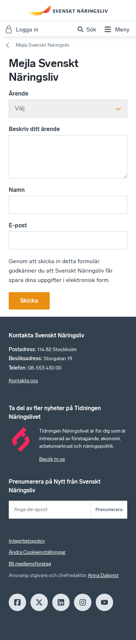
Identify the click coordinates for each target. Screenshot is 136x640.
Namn (17, 189)
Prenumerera (109, 509)
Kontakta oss (23, 381)
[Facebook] (17, 602)
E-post (18, 225)
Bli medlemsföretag (30, 564)
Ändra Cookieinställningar (37, 552)
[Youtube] (104, 602)
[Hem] (68, 10)
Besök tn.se (52, 459)
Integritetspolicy (27, 541)
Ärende (18, 93)
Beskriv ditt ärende (34, 129)
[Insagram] (82, 602)
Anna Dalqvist (103, 575)
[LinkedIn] (61, 602)
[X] (39, 602)
